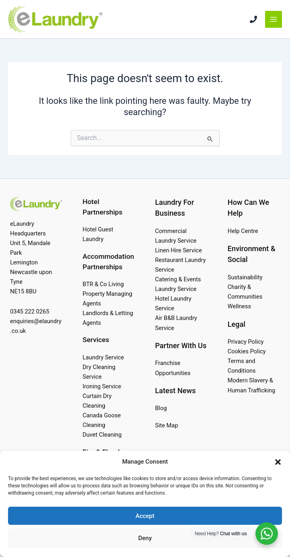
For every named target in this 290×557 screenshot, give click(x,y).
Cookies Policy (247, 351)
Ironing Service (101, 386)
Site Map (166, 425)
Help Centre (243, 231)
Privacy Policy (246, 341)
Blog (161, 408)
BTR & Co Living (103, 284)
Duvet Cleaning (101, 434)
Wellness (239, 306)
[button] (278, 462)
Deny (145, 538)
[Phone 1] (253, 19)
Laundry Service (103, 357)
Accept (145, 516)
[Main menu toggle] (273, 19)
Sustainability (245, 277)
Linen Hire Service (178, 250)
